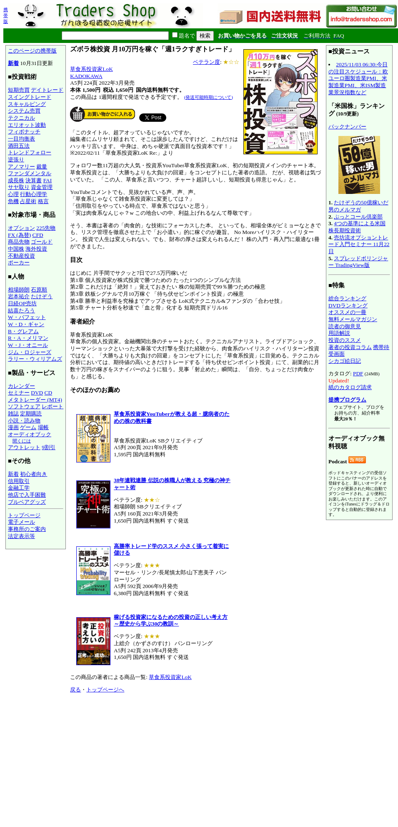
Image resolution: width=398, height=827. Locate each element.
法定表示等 (21, 536)
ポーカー (19, 262)
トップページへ (105, 689)
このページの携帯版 (32, 51)
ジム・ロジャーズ (29, 352)
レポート (52, 406)
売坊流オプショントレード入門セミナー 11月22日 (359, 244)
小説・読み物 (24, 420)
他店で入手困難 (27, 495)
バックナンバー (347, 126)
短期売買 (19, 90)
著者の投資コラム (350, 347)
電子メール (21, 522)
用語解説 (339, 333)
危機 (13, 201)
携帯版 (5, 15)
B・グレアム (23, 331)
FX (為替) (19, 235)
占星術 (28, 201)
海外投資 (36, 249)
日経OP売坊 (22, 303)
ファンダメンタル (29, 173)
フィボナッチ (24, 131)
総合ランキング (347, 298)
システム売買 (24, 111)
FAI (47, 180)
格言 (43, 201)
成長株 (16, 180)
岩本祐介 (19, 296)
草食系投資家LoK (91, 69)
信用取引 (19, 481)
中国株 (16, 249)
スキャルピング (27, 104)
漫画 (13, 427)
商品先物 (19, 242)
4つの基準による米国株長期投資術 (356, 227)
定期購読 (31, 413)
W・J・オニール (28, 345)
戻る (75, 689)
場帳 (43, 427)
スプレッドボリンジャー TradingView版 (358, 262)
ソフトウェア (24, 406)
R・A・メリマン (28, 338)
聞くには (22, 440)
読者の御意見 (344, 326)
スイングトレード (29, 97)
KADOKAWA (86, 76)
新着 (13, 63)
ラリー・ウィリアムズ (35, 359)
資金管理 (42, 187)
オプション (21, 228)
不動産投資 (21, 256)
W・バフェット (27, 317)
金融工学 (19, 488)
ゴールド (42, 242)
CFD (38, 235)
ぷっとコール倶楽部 (358, 217)
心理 (13, 194)
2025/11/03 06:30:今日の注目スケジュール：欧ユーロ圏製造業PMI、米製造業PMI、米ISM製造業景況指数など (358, 78)
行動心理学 (33, 194)
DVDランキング (348, 305)
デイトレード (47, 90)
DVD (37, 393)
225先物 (45, 228)
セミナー (19, 393)
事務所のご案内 (27, 529)
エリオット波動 (27, 125)
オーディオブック (29, 434)
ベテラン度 (206, 62)
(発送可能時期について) (208, 97)
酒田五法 (19, 146)
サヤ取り (19, 187)
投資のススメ (344, 340)
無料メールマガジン (352, 319)
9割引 (48, 447)
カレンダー (21, 386)
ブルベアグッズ (27, 502)
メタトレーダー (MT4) (35, 400)
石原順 (39, 290)
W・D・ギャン (26, 324)
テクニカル (21, 118)
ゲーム (28, 427)
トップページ (24, 515)
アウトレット (24, 447)
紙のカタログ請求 (350, 387)
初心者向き (33, 474)
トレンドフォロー (29, 152)
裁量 (41, 166)
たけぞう (42, 296)
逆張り (16, 159)
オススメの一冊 (347, 312)
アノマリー (21, 166)
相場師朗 (19, 290)
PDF (358, 373)
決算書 (33, 180)
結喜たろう (21, 310)
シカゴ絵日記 (344, 361)
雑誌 (13, 413)
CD (49, 393)
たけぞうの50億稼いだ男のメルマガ (358, 206)
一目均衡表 (21, 139)
